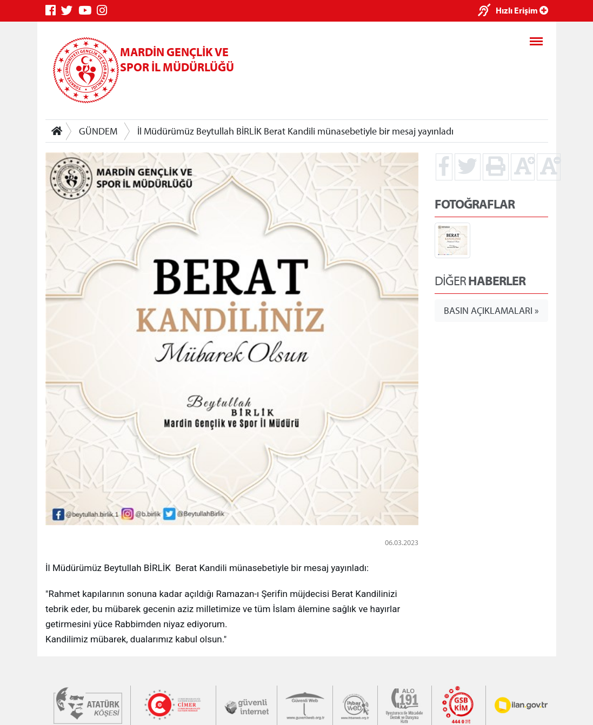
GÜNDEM (98, 131)
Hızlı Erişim (522, 10)
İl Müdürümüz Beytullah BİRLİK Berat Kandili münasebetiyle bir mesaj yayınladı (295, 131)
